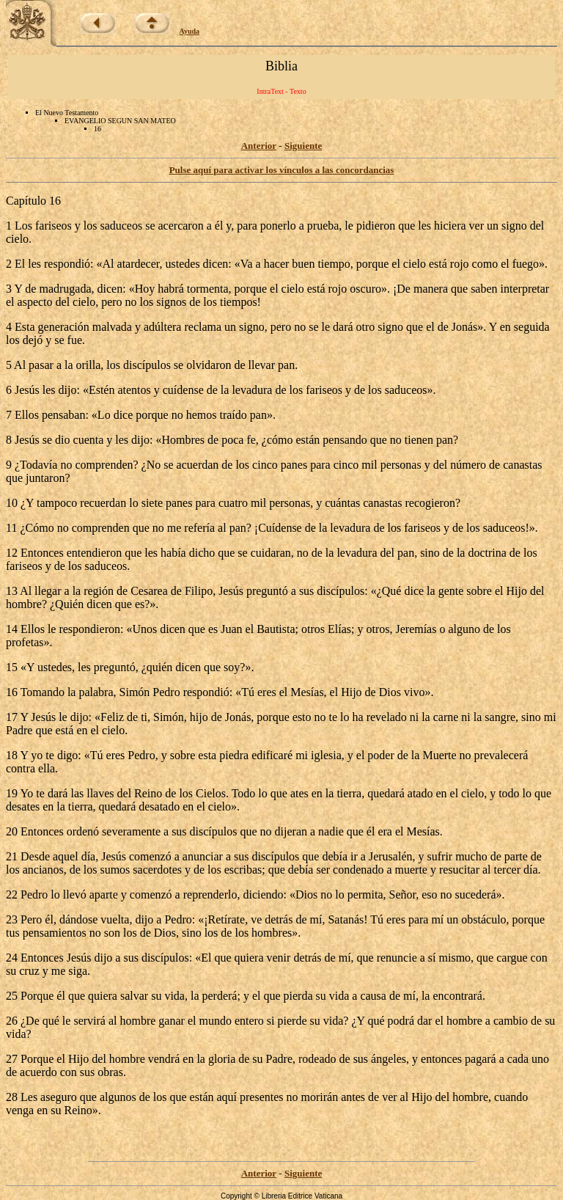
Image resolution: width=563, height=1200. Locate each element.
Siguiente (303, 145)
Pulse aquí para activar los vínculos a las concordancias (281, 169)
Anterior (258, 145)
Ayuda (190, 31)
